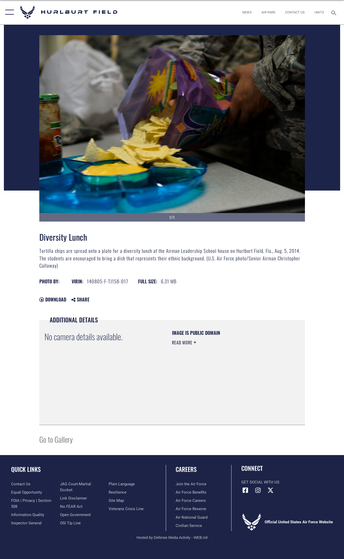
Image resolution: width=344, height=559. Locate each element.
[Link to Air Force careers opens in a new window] (191, 500)
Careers (186, 469)
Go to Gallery (56, 439)
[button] (8, 12)
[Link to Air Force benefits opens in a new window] (191, 492)
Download (52, 299)
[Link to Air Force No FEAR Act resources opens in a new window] (71, 506)
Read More (183, 342)
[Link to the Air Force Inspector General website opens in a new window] (26, 523)
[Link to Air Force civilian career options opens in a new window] (189, 525)
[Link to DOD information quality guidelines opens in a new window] (27, 514)
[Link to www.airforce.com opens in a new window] (191, 484)
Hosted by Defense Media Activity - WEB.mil (172, 537)
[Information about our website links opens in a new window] (73, 498)
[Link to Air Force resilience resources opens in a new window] (117, 492)
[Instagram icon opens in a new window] (258, 490)
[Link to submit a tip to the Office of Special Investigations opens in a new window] (70, 523)
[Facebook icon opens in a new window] (245, 490)
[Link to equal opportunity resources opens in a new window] (26, 492)
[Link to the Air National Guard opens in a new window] (191, 517)
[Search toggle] (334, 12)
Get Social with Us (260, 482)
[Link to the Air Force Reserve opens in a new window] (191, 509)
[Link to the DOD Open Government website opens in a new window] (75, 514)
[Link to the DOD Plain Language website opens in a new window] (122, 484)
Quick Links (26, 469)
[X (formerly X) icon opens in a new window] (270, 490)
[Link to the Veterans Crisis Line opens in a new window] (126, 509)
